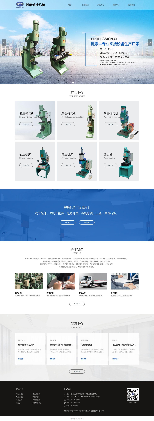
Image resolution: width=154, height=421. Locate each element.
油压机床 (19, 400)
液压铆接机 (19, 394)
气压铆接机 (19, 397)
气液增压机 (36, 400)
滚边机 (18, 403)
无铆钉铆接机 (37, 403)
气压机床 (36, 397)
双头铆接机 (36, 394)
